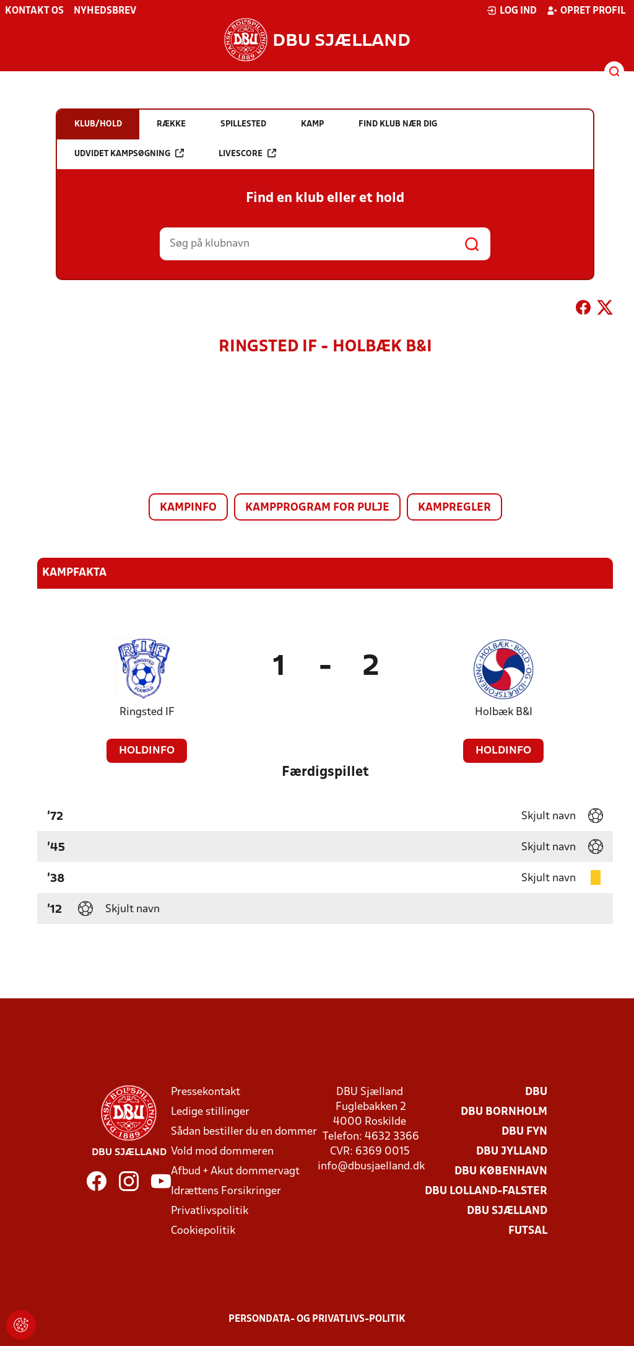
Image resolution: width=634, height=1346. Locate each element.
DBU (536, 1092)
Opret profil (586, 10)
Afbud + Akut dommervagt (235, 1171)
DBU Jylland (511, 1151)
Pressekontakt (205, 1092)
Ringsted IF (147, 712)
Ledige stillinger (210, 1112)
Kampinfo (188, 508)
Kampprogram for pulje (317, 508)
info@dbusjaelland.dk (371, 1166)
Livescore (247, 153)
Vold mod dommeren (222, 1151)
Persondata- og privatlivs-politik (317, 1319)
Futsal (527, 1231)
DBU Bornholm (504, 1112)
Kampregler (454, 508)
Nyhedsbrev (105, 11)
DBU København (500, 1171)
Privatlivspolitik (209, 1211)
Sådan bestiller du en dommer (244, 1132)
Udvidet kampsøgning (129, 153)
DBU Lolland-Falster (486, 1191)
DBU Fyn (524, 1132)
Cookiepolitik (203, 1231)
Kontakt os (34, 11)
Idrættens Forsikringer (226, 1191)
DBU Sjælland (507, 1211)
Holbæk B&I (503, 712)
